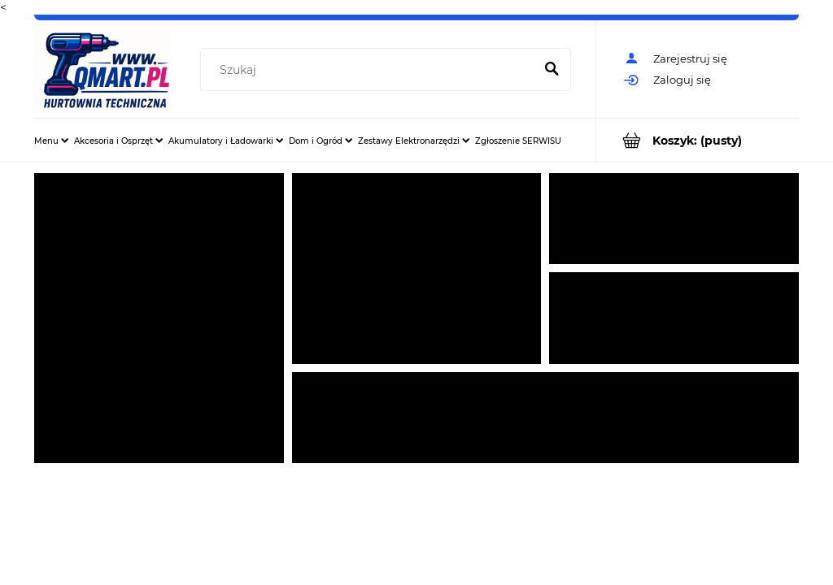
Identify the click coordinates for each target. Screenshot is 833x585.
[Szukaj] (551, 70)
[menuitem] (51, 140)
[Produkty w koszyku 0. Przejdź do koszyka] (697, 140)
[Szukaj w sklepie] (370, 69)
